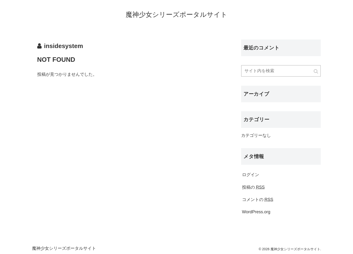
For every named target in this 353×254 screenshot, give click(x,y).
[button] (316, 71)
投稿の (253, 187)
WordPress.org (256, 211)
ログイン (250, 174)
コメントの (257, 199)
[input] (281, 71)
